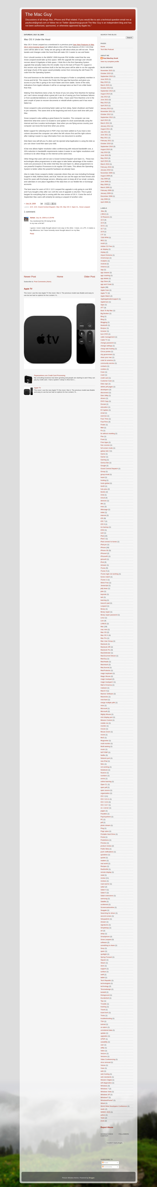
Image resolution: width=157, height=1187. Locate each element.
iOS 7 (103, 521)
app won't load (106, 284)
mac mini (104, 629)
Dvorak (103, 404)
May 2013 (104, 102)
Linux (103, 618)
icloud (103, 498)
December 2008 (106, 196)
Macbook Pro (105, 650)
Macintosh (104, 664)
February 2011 (106, 141)
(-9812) (103, 214)
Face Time (104, 419)
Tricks (103, 1015)
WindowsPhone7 (107, 1100)
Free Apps (104, 442)
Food (102, 439)
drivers (103, 398)
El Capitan (104, 410)
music (103, 749)
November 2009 (106, 173)
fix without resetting (108, 433)
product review (106, 846)
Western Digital (106, 1080)
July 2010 (104, 152)
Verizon (103, 1053)
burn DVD (104, 334)
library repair (105, 612)
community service (107, 363)
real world (104, 863)
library (103, 609)
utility (102, 1048)
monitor (103, 726)
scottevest (104, 904)
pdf (102, 822)
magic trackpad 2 (107, 682)
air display (104, 249)
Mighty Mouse (106, 714)
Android (103, 264)
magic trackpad (106, 679)
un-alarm (104, 1027)
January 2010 (106, 170)
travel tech (104, 1012)
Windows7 (104, 1097)
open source (105, 790)
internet (103, 515)
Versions (104, 1056)
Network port (105, 758)
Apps (102, 305)
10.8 (102, 232)
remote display (106, 872)
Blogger (91, 1178)
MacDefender (106, 653)
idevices (104, 501)
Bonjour (103, 328)
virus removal (105, 1062)
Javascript (104, 585)
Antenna (104, 267)
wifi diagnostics (106, 1083)
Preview (103, 843)
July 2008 (104, 199)
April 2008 (104, 202)
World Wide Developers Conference (114, 1106)
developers (105, 390)
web (102, 1071)
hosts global (105, 483)
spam (103, 951)
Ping (102, 828)
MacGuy (104, 659)
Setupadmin (105, 919)
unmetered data (106, 1030)
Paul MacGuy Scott (110, 58)
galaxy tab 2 (105, 451)
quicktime (104, 855)
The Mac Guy (38, 14)
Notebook (104, 770)
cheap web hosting (107, 349)
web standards (106, 1077)
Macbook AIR (105, 647)
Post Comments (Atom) (42, 282)
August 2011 (105, 129)
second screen (106, 916)
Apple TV (28, 289)
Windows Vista (106, 1092)
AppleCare (104, 302)
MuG (102, 738)
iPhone (103, 547)
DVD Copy (104, 401)
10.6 (35, 207)
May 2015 (104, 82)
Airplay (103, 252)
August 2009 (105, 176)
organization (105, 793)
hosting (103, 480)
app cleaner (105, 272)
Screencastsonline (107, 907)
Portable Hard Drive (108, 834)
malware (104, 688)
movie (103, 735)
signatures (104, 925)
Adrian (32, 218)
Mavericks (104, 697)
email (103, 413)
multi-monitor (105, 743)
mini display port (107, 717)
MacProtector (105, 670)
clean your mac (106, 357)
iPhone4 (104, 553)
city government (106, 354)
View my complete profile (110, 61)
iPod (102, 562)
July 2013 (104, 97)
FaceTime (104, 422)
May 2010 (104, 158)
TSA (102, 1021)
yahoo (103, 1115)
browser (103, 331)
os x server (105, 808)
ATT (102, 308)
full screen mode (107, 448)
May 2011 (104, 138)
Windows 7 (105, 1089)
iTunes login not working (109, 574)
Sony (102, 948)
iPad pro (104, 544)
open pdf (104, 787)
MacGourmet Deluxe (108, 656)
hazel (103, 477)
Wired (103, 1103)
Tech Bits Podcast (107, 49)
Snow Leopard (84, 207)
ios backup (105, 527)
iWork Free (105, 583)
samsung (104, 898)
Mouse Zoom (105, 732)
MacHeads (105, 662)
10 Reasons (105, 217)
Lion (102, 621)
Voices (103, 1065)
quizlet (103, 858)
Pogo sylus (105, 831)
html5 (103, 486)
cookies (103, 369)
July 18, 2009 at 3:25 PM (45, 218)
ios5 (102, 533)
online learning (106, 781)
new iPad (104, 761)
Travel (103, 1010)
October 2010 (106, 143)
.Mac (102, 211)
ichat (102, 495)
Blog (102, 319)
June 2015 (104, 79)
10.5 (31, 207)
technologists (105, 983)
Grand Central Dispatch (46, 207)
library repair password (109, 615)
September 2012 (107, 117)
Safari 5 (103, 893)
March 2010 (105, 164)
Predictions (105, 840)
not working (105, 767)
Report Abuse (107, 1127)
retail (102, 875)
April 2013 (104, 105)
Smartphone (105, 936)
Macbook (104, 644)
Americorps (105, 258)
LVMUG (103, 624)
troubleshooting (106, 1018)
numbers (104, 776)
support (103, 969)
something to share (108, 945)
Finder (103, 425)
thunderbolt (105, 998)
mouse (103, 729)
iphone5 (103, 559)
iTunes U (104, 580)
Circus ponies (106, 351)
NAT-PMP (104, 752)
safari (103, 887)
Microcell (104, 708)
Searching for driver (108, 913)
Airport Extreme (106, 255)
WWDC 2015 (105, 1112)
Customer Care (106, 381)
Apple (103, 287)
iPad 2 (103, 539)
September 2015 (107, 76)
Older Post (89, 276)
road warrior (105, 884)
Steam (103, 963)
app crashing (105, 275)
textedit (103, 992)
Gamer (103, 457)
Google (103, 466)
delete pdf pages (107, 387)
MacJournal (105, 667)
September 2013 (107, 91)
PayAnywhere (106, 817)
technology (105, 986)
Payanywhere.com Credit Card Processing (49, 375)
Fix (102, 430)
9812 (102, 240)
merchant (104, 700)
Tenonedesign (106, 989)
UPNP (103, 1039)
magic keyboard (106, 673)
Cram (103, 372)
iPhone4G (104, 556)
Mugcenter (104, 740)
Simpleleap (105, 928)
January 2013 (106, 108)
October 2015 (106, 73)
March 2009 (105, 187)
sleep (103, 934)
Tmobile (103, 1004)
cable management (108, 337)
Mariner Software (107, 694)
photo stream (105, 825)
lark (102, 597)
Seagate (104, 910)
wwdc (103, 1109)
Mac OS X (67, 207)
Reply (32, 233)
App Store (104, 281)
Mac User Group (107, 641)
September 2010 (107, 146)
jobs (102, 591)
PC (102, 819)
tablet (103, 977)
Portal (103, 837)
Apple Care (105, 290)
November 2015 (106, 70)
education (104, 407)
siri (102, 931)
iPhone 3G (104, 550)
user (102, 1045)
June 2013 (104, 100)
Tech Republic (106, 980)
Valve (103, 1051)
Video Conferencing (108, 1059)
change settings (106, 346)
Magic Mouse (105, 676)
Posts (105, 1163)
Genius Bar (105, 463)
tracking (103, 1007)
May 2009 (104, 184)
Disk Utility (104, 395)
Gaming (103, 460)
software (104, 942)
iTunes (103, 568)
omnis (103, 778)
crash (103, 375)
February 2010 (106, 167)
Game (103, 454)
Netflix (103, 755)
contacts (104, 366)
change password (107, 343)
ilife (102, 504)
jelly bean (104, 588)
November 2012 (106, 111)
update (103, 1033)
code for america (107, 360)
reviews (103, 881)
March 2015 (105, 85)
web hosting (105, 1074)
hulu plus (104, 489)
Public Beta (105, 849)
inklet (103, 512)
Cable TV (104, 340)
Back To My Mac (107, 310)
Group (103, 471)
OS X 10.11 (105, 799)
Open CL (75, 207)
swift (102, 974)
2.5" (102, 234)
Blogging (104, 322)
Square (103, 960)
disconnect (105, 392)
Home (60, 276)
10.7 (102, 229)
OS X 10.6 (104, 802)
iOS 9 (103, 524)
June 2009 (104, 181)
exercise (104, 416)
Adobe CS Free (106, 246)
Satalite (103, 901)
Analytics (104, 261)
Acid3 (103, 243)
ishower (103, 565)
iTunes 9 (104, 571)
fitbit (102, 428)
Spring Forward (106, 957)
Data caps (104, 384)
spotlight (104, 954)
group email (105, 474)
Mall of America (106, 685)
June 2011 (104, 135)
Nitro (102, 764)
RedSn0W (104, 869)
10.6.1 (103, 226)
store (102, 966)
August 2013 (105, 94)
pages (103, 811)
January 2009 (106, 193)
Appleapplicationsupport (109, 299)
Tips (102, 1001)
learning (103, 600)
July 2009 (104, 179)
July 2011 (104, 132)
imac (102, 506)
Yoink (103, 1118)
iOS (102, 518)
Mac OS (59, 207)
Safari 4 (103, 890)
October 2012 (106, 114)
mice (102, 705)
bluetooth (104, 325)
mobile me (104, 723)
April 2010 (104, 161)
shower (103, 922)
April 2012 (104, 120)
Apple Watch (105, 296)
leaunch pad (105, 603)
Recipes (104, 866)
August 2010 (105, 149)
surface (103, 972)
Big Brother (105, 313)
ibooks (103, 492)
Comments (107, 1167)
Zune (102, 1121)
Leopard (104, 606)
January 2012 (106, 126)
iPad (102, 536)
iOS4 (102, 530)
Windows (104, 1086)
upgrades (104, 1036)
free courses (105, 445)
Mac (102, 626)
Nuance (103, 773)
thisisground (105, 995)
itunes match (105, 577)
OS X (103, 796)
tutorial (103, 1024)
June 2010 (104, 155)
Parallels (104, 814)
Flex (102, 436)
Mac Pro (104, 638)
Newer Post (30, 276)
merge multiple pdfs (108, 702)
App (102, 270)
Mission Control (106, 720)
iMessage (104, 509)
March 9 (104, 691)
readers (103, 860)
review (103, 878)
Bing (102, 316)
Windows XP (105, 1094)
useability (104, 1042)
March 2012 (105, 123)
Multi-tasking (105, 746)
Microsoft (104, 711)
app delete (104, 278)
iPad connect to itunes (109, 542)
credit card (104, 378)
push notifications (107, 852)
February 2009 (106, 190)
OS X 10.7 (104, 805)
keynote (103, 594)
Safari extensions (107, 896)
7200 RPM (104, 237)
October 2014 (106, 88)
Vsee (102, 1068)
